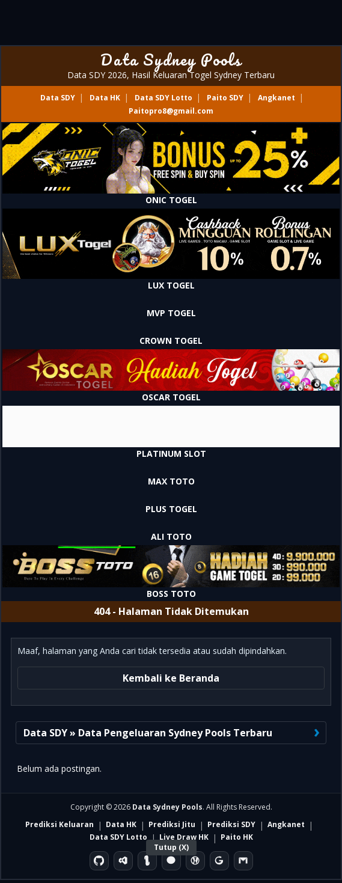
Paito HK (237, 837)
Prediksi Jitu (171, 824)
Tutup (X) (171, 847)
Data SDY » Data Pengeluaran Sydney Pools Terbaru (147, 732)
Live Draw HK (184, 837)
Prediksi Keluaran (59, 824)
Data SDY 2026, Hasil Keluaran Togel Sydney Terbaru (171, 75)
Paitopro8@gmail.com (171, 111)
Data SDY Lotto (163, 98)
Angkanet (276, 98)
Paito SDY (225, 98)
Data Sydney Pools (171, 59)
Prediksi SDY (231, 824)
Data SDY (57, 98)
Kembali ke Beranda (171, 678)
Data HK (105, 98)
